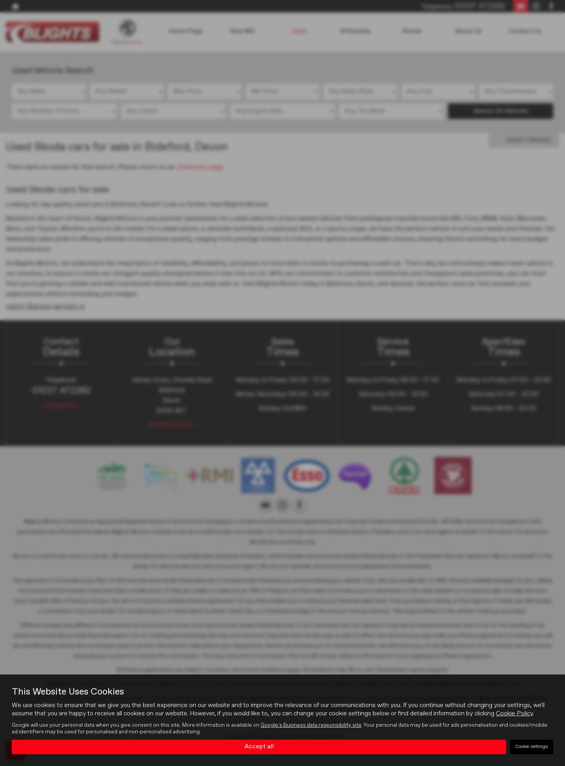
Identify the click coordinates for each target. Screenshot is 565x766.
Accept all (259, 747)
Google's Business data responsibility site (311, 725)
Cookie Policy (514, 714)
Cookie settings (531, 746)
